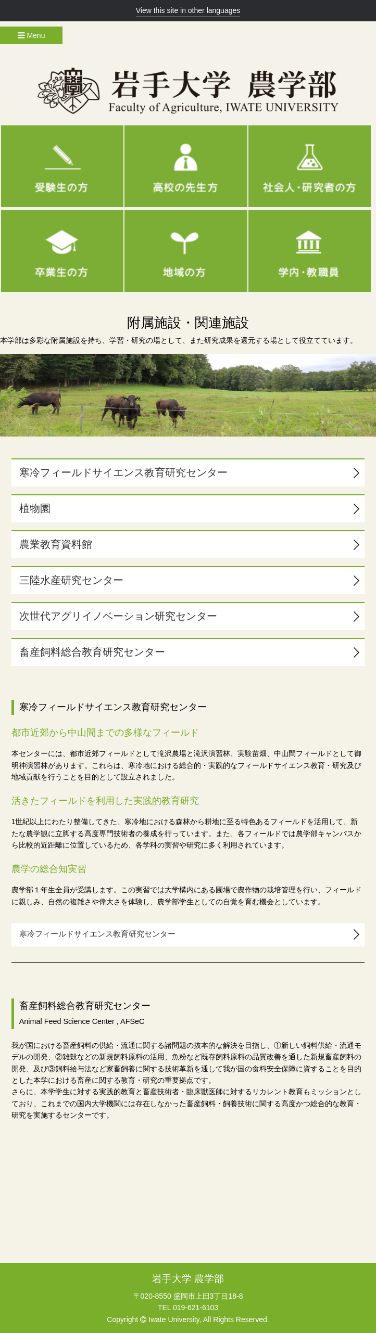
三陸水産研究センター (71, 580)
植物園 (35, 508)
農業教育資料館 (55, 544)
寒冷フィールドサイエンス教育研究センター (123, 472)
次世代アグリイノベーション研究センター (118, 616)
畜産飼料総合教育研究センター (92, 652)
